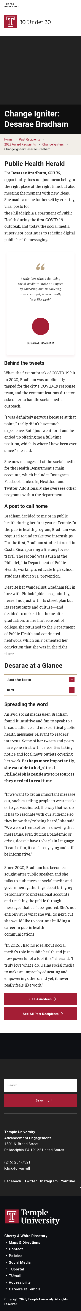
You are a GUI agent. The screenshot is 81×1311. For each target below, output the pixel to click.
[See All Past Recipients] (40, 1013)
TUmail (15, 1275)
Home (8, 139)
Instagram (49, 1181)
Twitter (30, 1181)
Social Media (19, 1262)
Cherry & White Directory (26, 1236)
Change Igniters (53, 144)
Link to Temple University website (32, 1217)
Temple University (11, 5)
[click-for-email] (17, 1168)
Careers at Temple (25, 1289)
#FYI (10, 690)
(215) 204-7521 (17, 1162)
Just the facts (18, 680)
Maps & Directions (24, 1242)
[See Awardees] (40, 999)
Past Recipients (29, 139)
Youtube (68, 1181)
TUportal (16, 1269)
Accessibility (20, 1282)
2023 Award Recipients (20, 144)
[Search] (40, 1085)
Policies (15, 1256)
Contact (16, 1249)
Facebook (12, 1181)
